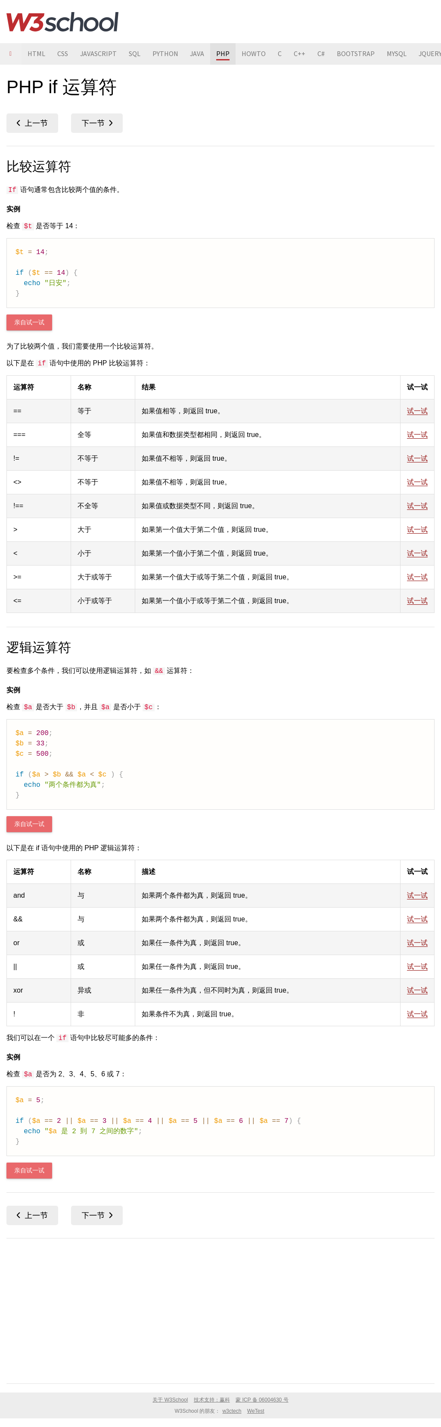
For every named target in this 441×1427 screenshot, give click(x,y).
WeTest (255, 1411)
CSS (62, 54)
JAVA (198, 54)
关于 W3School (170, 1400)
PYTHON (166, 54)
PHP (224, 54)
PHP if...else (97, 123)
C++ (301, 54)
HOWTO (255, 54)
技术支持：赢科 (212, 1400)
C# (322, 54)
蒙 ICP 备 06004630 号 (262, 1400)
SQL (135, 54)
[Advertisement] (220, 1309)
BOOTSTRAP (357, 54)
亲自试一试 (29, 322)
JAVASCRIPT (98, 54)
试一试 (417, 411)
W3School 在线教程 (62, 21)
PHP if (32, 123)
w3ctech (231, 1411)
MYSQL (398, 54)
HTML (36, 54)
